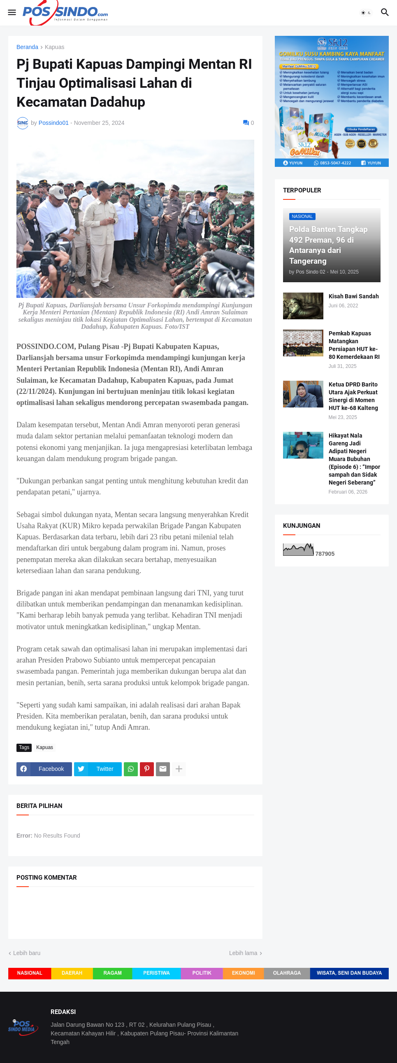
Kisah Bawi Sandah (354, 296)
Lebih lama (243, 953)
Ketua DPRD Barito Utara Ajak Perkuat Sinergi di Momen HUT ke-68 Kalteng (353, 396)
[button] (11, 13)
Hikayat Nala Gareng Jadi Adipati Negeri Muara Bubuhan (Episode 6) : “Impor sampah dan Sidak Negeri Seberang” (354, 458)
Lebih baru (26, 953)
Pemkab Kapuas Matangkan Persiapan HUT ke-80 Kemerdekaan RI (354, 345)
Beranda (27, 47)
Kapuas (54, 47)
